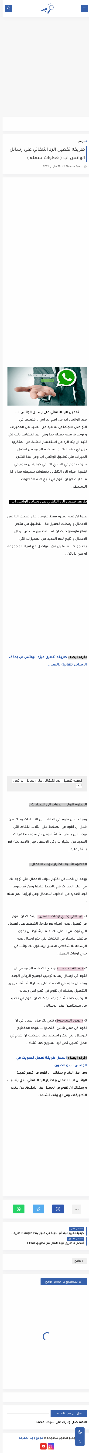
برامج (78, 141)
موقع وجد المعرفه (28, 1438)
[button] (55, 1209)
